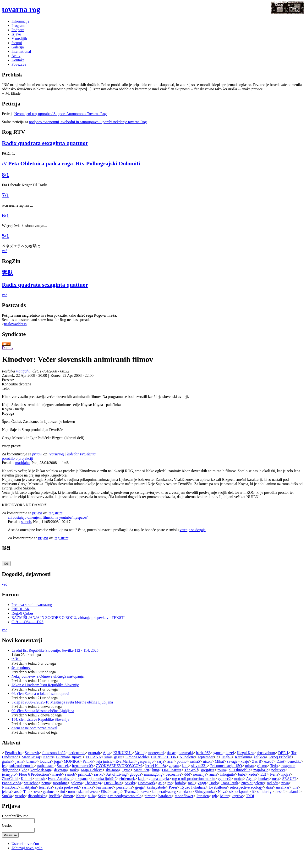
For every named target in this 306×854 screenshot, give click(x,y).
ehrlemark (127, 779)
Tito (26, 792)
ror (169, 783)
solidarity (264, 792)
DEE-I (283, 753)
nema (46, 783)
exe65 (268, 761)
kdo (24, 770)
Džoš (280, 761)
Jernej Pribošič (280, 757)
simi (107, 757)
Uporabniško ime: (15, 816)
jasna (19, 761)
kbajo (244, 761)
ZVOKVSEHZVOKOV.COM (119, 766)
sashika (87, 787)
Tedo (274, 766)
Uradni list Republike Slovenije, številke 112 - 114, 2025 (54, 650)
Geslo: (7, 825)
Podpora (17, 30)
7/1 (5, 195)
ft (253, 792)
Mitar (224, 796)
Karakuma (243, 757)
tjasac (171, 753)
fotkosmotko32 (54, 753)
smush (40, 779)
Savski (130, 783)
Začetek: (9, 375)
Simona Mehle (137, 757)
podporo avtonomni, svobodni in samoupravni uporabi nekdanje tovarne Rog (88, 122)
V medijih (19, 38)
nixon (207, 761)
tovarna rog (21, 9)
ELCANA (93, 757)
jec (4, 766)
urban (249, 766)
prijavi (37, 454)
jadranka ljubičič (103, 779)
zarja (160, 761)
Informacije (20, 21)
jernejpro (9, 774)
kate (185, 766)
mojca (238, 779)
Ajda (106, 753)
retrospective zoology (246, 787)
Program (18, 25)
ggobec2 (224, 779)
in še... (16, 659)
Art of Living (116, 774)
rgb (214, 796)
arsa (17, 792)
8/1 (5, 175)
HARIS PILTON (163, 757)
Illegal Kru (245, 753)
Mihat (219, 761)
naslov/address (15, 324)
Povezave (18, 64)
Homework (146, 783)
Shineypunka (205, 792)
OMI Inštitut (171, 770)
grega (139, 787)
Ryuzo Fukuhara (193, 787)
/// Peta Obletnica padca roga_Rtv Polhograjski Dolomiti (71, 163)
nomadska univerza (83, 792)
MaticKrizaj (31, 757)
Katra (80, 796)
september (206, 757)
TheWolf (191, 770)
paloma (76, 783)
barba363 (203, 753)
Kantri (48, 757)
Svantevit (32, 753)
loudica (45, 761)
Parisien (203, 796)
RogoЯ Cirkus (22, 613)
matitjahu (23, 371)
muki (74, 770)
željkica (260, 757)
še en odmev (21, 668)
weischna (31, 783)
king (155, 770)
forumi (16, 43)
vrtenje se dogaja (192, 530)
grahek (7, 761)
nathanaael (45, 766)
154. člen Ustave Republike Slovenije (40, 719)
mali (191, 783)
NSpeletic (187, 757)
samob (26, 522)
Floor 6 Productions (34, 774)
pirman (149, 796)
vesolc (20, 796)
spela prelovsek (67, 787)
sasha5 (195, 761)
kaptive (237, 796)
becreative (173, 774)
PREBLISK (20, 609)
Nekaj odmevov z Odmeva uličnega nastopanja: (48, 676)
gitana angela (158, 779)
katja (141, 779)
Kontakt (17, 60)
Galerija (17, 47)
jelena (6, 792)
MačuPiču (141, 770)
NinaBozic (10, 787)
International (21, 51)
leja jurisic (104, 761)
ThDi (250, 796)
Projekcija (88, 454)
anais (213, 774)
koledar (73, 454)
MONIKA (72, 761)
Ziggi (202, 783)
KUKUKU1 (122, 753)
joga (57, 761)
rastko (98, 774)
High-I (227, 757)
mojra (285, 774)
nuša (91, 796)
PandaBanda (11, 783)
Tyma (126, 770)
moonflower (184, 796)
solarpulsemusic (22, 766)
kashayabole (156, 787)
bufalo (180, 783)
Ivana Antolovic (60, 779)
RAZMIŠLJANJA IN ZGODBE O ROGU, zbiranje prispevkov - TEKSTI (68, 618)
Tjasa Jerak (229, 783)
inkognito (227, 774)
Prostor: (8, 380)
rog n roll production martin (193, 779)
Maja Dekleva (91, 770)
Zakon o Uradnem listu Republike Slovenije (45, 685)
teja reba (45, 787)
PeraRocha (13, 753)
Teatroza (130, 792)
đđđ (187, 774)
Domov (7, 348)
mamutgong (153, 774)
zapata (174, 766)
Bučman (62, 757)
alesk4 (279, 792)
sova (36, 792)
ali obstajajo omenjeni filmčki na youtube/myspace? (48, 517)
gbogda (135, 774)
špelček (54, 796)
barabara (165, 796)
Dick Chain (112, 783)
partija (116, 792)
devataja (60, 770)
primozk (84, 774)
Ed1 (263, 774)
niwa (285, 783)
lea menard (104, 787)
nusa (275, 779)
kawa (145, 792)
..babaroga (93, 783)
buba (242, 774)
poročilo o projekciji (17, 458)
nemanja (199, 774)
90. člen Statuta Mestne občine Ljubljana (42, 711)
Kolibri (26, 779)
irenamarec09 (82, 766)
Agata (250, 779)
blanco (31, 761)
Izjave (16, 34)
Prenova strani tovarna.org (31, 605)
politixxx (278, 770)
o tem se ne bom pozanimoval (34, 728)
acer (170, 761)
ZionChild (10, 779)
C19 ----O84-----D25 (27, 622)
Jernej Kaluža (155, 766)
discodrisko (37, 796)
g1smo (262, 766)
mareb (57, 774)
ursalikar (282, 787)
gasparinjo (146, 761)
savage (232, 761)
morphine (60, 783)
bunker (263, 779)
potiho (181, 761)
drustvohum (266, 753)
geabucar (50, 792)
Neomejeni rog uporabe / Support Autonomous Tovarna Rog (60, 114)
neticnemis (77, 753)
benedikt (294, 761)
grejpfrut (207, 770)
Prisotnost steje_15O (226, 766)
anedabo (185, 792)
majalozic (260, 770)
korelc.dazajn (40, 770)
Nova (222, 792)
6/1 (5, 215)
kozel (230, 753)
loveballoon (218, 787)
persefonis (124, 787)
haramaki (186, 753)
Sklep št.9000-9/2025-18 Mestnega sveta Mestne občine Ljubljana (62, 702)
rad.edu (272, 783)
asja (161, 783)
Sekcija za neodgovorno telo (120, 796)
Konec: (56, 375)
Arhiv (15, 56)
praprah (94, 753)
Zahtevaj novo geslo (27, 848)
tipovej (77, 757)
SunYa (7, 796)
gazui (118, 757)
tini (62, 792)
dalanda (294, 792)
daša (269, 787)
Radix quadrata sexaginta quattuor (45, 143)
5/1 (5, 235)
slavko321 (199, 766)
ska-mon (112, 770)
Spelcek (63, 766)
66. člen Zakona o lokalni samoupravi (40, 693)
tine (295, 787)
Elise (104, 792)
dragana (82, 779)
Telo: (6, 388)
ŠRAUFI (289, 779)
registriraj (56, 454)
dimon (68, 796)
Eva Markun (125, 761)
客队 (7, 273)
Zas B (256, 761)
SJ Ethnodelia (239, 770)
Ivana (274, 774)
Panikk (88, 761)
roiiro (222, 770)
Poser (173, 787)
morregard (156, 753)
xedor (253, 774)
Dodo (213, 783)
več (4, 251)
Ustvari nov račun (25, 844)
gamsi (217, 753)
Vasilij (140, 753)
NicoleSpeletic (252, 783)
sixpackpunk (239, 792)
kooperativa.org (164, 792)
